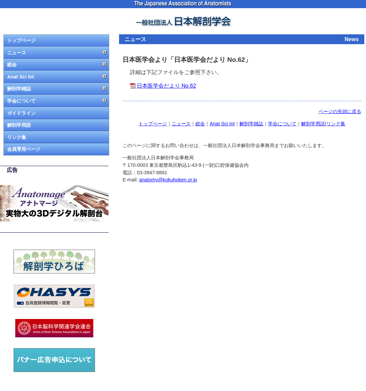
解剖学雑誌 (19, 88)
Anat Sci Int (20, 76)
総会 (12, 64)
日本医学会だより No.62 (166, 86)
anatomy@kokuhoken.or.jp (168, 179)
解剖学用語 (19, 125)
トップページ (21, 40)
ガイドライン (21, 113)
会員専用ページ (23, 149)
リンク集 (16, 137)
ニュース (16, 52)
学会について (21, 101)
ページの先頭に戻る (340, 111)
